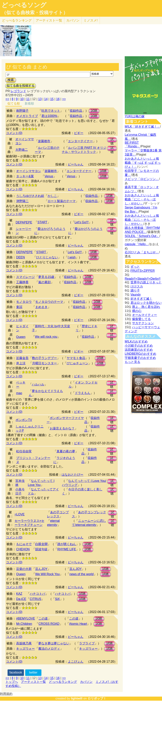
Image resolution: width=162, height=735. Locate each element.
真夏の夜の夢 (66, 451)
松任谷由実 (24, 451)
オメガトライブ (27, 116)
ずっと (135, 266)
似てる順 (13, 103)
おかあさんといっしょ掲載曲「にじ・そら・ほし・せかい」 (142, 199)
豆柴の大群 (24, 569)
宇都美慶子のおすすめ (140, 357)
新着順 (29, 103)
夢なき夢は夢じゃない (53, 643)
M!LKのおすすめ (136, 341)
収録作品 (76, 110)
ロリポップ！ (97, 698)
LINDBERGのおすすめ (140, 353)
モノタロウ (24, 301)
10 (22, 99)
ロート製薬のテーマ (62, 201)
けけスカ (137, 286)
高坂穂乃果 (24, 643)
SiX (57, 599)
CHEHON (23, 549)
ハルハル (38, 384)
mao (19, 393)
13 (40, 99)
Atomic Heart (78, 623)
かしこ (52, 195)
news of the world (81, 574)
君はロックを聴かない (146, 302)
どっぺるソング (24, 5)
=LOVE (20, 514)
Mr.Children (24, 623)
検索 (11, 79)
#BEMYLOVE (25, 618)
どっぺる (17, 20)
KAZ (19, 593)
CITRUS (35, 599)
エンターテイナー (80, 141)
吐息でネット (50, 110)
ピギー (78, 133)
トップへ (11, 681)
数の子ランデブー (44, 358)
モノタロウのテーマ (49, 301)
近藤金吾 (22, 358)
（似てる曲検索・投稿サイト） (35, 12)
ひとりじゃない (47, 257)
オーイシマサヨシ (28, 171)
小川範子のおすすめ (139, 345)
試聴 (94, 110)
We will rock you (46, 336)
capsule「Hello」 (137, 244)
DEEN (20, 257)
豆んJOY (41, 569)
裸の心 (136, 311)
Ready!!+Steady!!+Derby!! (142, 278)
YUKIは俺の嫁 (134, 116)
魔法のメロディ (49, 648)
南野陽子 (22, 110)
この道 (43, 618)
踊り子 (135, 290)
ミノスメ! (91, 20)
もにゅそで (24, 544)
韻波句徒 (41, 549)
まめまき (41, 307)
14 (46, 99)
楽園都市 (44, 141)
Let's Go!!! (82, 222)
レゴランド (18, 91)
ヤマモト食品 (76, 358)
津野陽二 (22, 201)
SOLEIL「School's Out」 (142, 236)
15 (52, 99)
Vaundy (136, 294)
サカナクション (143, 323)
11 (28, 99)
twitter (33, 672)
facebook (15, 672)
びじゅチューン (77, 363)
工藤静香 (22, 282)
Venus (48, 176)
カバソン (72, 20)
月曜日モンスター (44, 363)
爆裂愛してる (141, 319)
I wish (72, 257)
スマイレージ (25, 277)
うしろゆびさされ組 (30, 195)
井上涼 (20, 363)
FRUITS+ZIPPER (143, 270)
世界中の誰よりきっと (146, 282)
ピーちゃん (75, 164)
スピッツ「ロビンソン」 (142, 179)
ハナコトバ (37, 593)
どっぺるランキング (63, 681)
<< (7, 99)
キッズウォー (25, 648)
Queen (20, 336)
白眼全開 (41, 544)
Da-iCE (21, 599)
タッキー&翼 (25, 176)
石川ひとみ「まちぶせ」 (142, 252)
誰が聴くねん (66, 544)
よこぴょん (75, 661)
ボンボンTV (24, 420)
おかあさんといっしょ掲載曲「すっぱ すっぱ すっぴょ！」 (143, 162)
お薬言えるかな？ (62, 428)
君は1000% (49, 116)
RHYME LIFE (66, 549)
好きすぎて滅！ (141, 298)
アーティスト (49, 20)
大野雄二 (21, 149)
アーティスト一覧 (33, 681)
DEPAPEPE (24, 222)
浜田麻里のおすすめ (139, 349)
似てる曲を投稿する (21, 85)
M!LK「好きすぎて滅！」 (142, 126)
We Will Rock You (47, 574)
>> (64, 99)
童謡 (19, 307)
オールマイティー (144, 315)
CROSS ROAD (48, 623)
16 (58, 99)
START (42, 222)
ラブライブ (87, 643)
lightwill (77, 698)
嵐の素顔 (44, 282)
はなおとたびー (72, 474)
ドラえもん (82, 393)
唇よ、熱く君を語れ (146, 306)
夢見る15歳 (46, 277)
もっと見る (132, 362)
